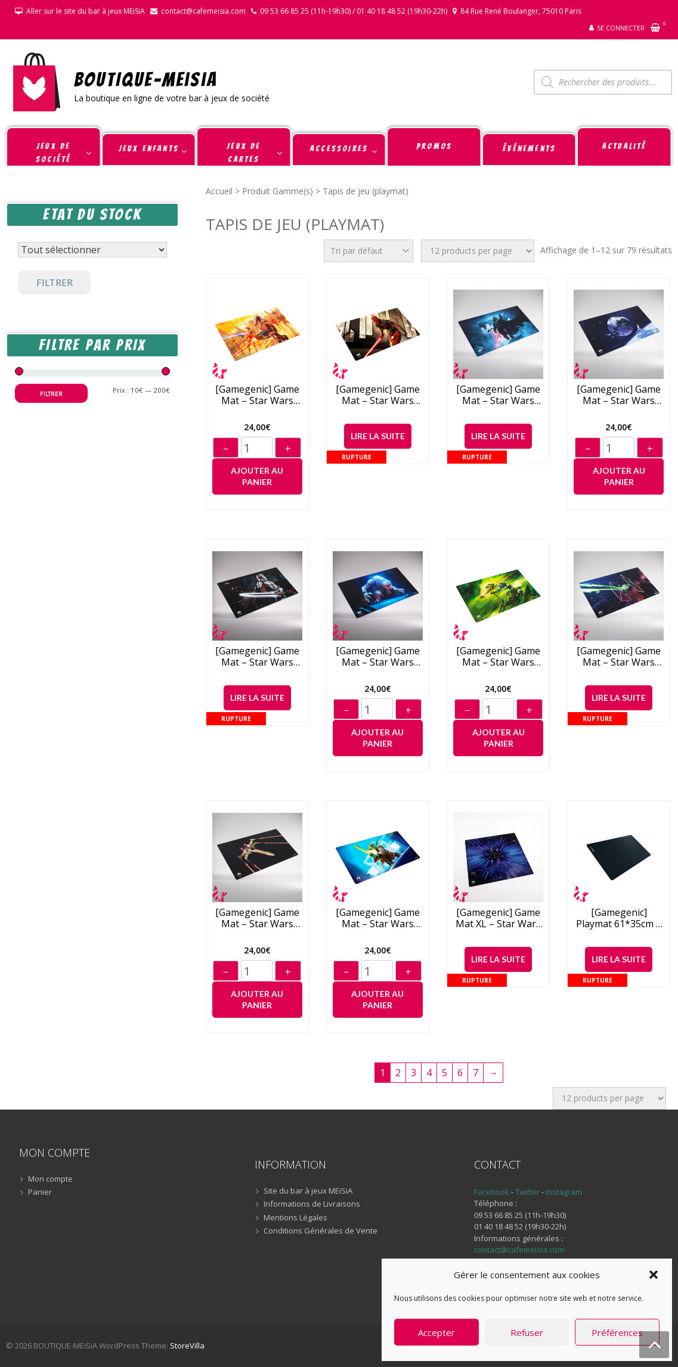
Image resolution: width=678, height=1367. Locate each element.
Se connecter (621, 27)
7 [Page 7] (475, 1072)
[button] (654, 1275)
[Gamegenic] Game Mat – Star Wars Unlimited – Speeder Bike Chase (498, 656)
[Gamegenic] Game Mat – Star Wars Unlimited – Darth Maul (378, 395)
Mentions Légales (295, 1218)
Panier (40, 1192)
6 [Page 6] (460, 1072)
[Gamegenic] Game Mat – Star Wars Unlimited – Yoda (378, 918)
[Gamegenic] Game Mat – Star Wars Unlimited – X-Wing (257, 918)
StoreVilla (187, 1345)
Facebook (491, 1191)
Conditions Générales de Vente (320, 1231)
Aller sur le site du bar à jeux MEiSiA (85, 11)
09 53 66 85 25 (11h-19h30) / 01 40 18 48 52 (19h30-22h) (353, 11)
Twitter (528, 1191)
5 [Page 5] (444, 1072)
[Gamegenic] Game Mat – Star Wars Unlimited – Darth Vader (498, 395)
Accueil (219, 191)
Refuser (526, 1332)
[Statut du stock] (92, 249)
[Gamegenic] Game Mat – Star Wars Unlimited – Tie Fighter (619, 656)
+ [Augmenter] (288, 448)
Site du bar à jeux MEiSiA (308, 1191)
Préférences (617, 1332)
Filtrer (54, 282)
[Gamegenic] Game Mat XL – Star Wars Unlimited (498, 918)
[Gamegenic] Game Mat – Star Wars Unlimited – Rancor (377, 656)
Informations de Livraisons (312, 1204)
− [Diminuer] (225, 448)
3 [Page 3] (413, 1072)
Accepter (436, 1332)
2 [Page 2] (398, 1072)
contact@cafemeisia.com (203, 11)
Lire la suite (378, 436)
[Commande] (368, 251)
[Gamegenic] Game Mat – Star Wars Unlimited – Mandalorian (257, 656)
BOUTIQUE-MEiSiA (146, 79)
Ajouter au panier (257, 476)
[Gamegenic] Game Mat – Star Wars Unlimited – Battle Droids (257, 395)
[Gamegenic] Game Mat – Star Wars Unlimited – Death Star (619, 395)
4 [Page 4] (429, 1072)
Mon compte (50, 1179)
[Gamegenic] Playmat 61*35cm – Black (618, 918)
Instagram (564, 1191)
